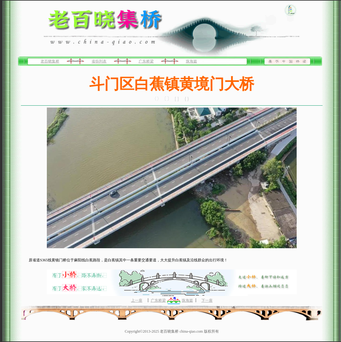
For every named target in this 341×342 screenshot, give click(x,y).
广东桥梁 (146, 61)
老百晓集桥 (50, 61)
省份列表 (98, 61)
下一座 (207, 300)
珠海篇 (191, 61)
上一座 (136, 300)
